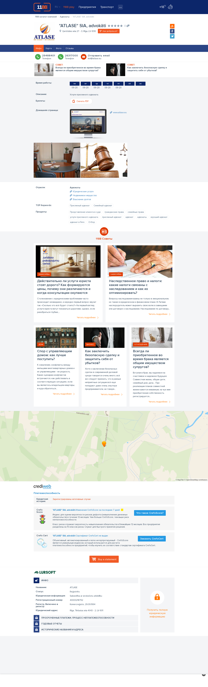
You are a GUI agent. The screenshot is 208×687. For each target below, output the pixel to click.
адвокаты (142, 217)
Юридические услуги (83, 191)
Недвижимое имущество (85, 195)
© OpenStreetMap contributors (195, 480)
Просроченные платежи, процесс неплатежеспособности (77, 617)
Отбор (91, 222)
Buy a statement (107, 559)
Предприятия (87, 7)
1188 (42, 7)
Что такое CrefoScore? (149, 512)
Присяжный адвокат (80, 205)
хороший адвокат (159, 217)
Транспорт (107, 7)
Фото (58, 48)
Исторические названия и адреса (62, 629)
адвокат (129, 217)
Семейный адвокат (103, 205)
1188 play (68, 7)
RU (57, 6)
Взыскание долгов (82, 199)
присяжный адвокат (112, 217)
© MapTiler (180, 480)
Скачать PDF (83, 101)
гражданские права (114, 212)
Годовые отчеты (51, 623)
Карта (49, 48)
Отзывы (70, 48)
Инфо (39, 48)
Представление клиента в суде (85, 212)
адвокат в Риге (77, 222)
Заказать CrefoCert (151, 538)
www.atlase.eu (120, 112)
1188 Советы (104, 238)
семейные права (136, 212)
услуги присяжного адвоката (84, 217)
